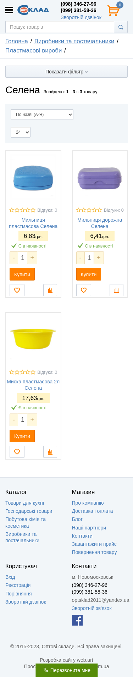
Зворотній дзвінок (81, 17)
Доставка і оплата (92, 511)
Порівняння (18, 593)
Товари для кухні (24, 503)
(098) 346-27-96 (78, 4)
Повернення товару (94, 552)
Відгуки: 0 (47, 210)
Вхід (10, 577)
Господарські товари (28, 511)
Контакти (82, 536)
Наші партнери (89, 528)
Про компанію (88, 503)
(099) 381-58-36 (78, 10)
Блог (77, 519)
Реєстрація (18, 585)
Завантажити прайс (94, 544)
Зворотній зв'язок (92, 608)
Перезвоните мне (66, 670)
